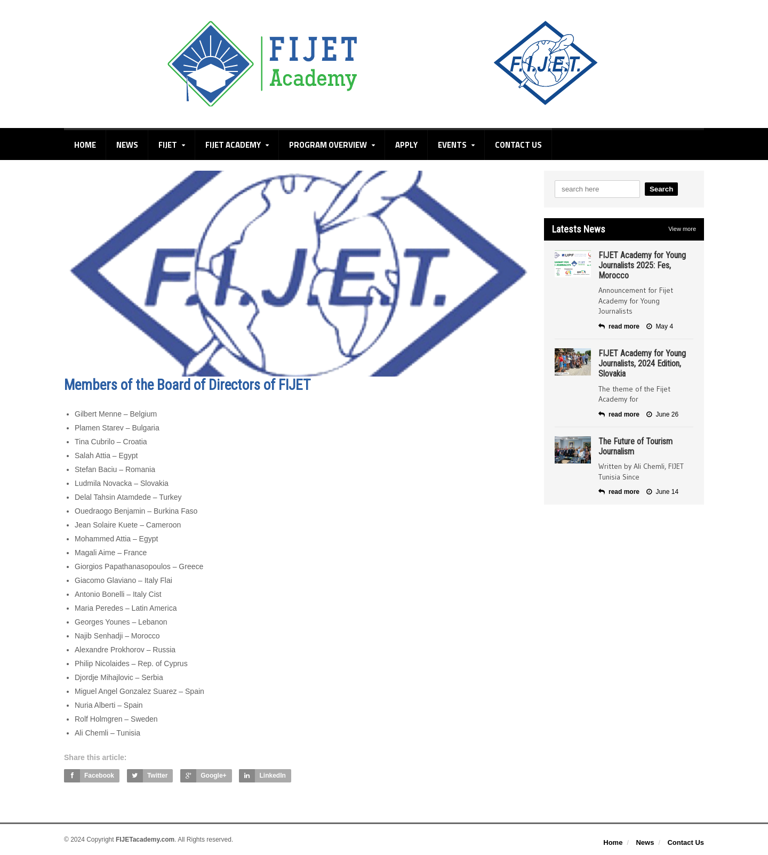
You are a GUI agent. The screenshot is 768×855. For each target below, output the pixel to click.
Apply (406, 145)
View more (682, 229)
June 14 (662, 492)
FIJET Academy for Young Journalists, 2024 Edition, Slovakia (642, 363)
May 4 (659, 326)
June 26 (662, 414)
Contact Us (518, 145)
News (127, 145)
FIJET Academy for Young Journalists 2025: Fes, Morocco (642, 265)
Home (85, 145)
